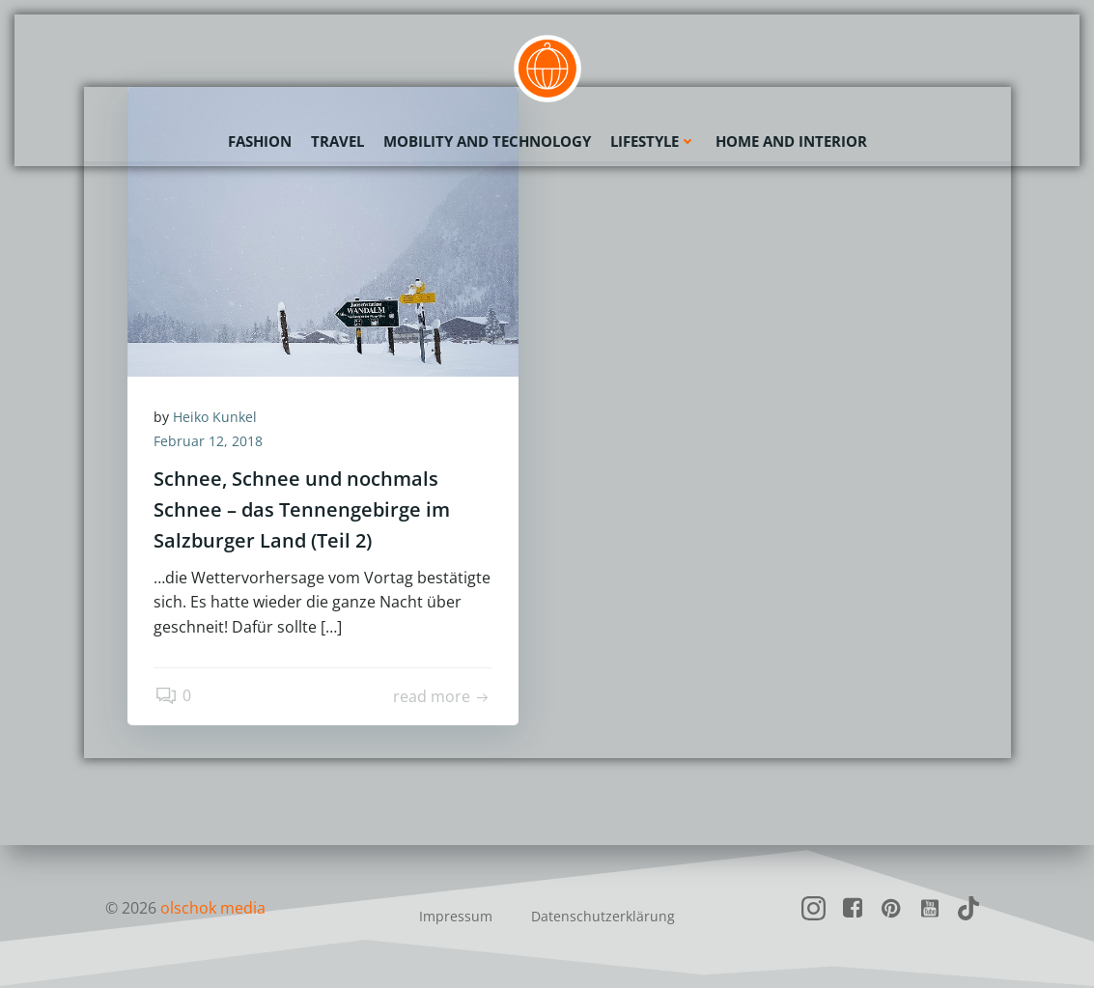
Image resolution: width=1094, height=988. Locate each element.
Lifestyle (653, 140)
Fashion (260, 140)
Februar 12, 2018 (211, 443)
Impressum (455, 916)
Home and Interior (791, 140)
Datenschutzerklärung (603, 916)
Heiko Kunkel (218, 418)
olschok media (213, 907)
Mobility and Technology (487, 140)
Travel (337, 140)
